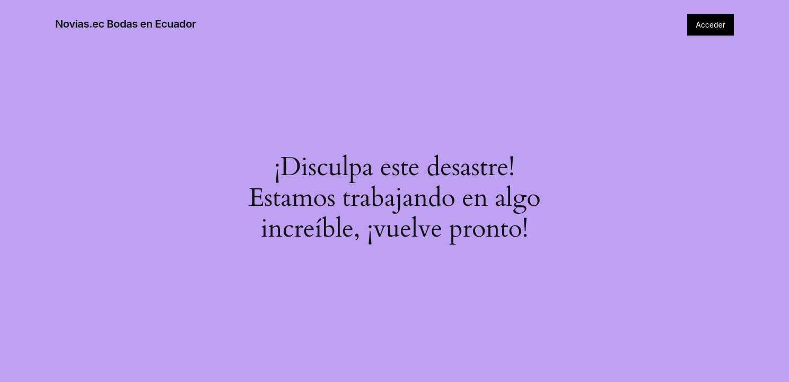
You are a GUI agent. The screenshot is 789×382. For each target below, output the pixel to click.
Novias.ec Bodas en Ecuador (125, 24)
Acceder (710, 24)
